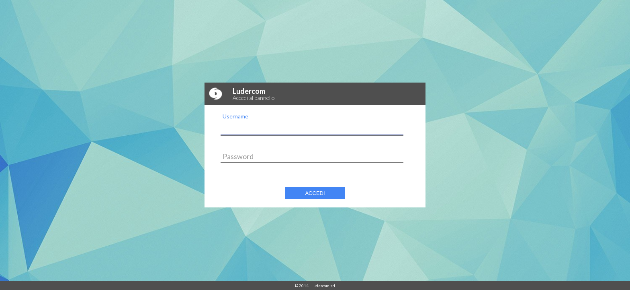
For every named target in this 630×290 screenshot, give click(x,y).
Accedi (315, 193)
